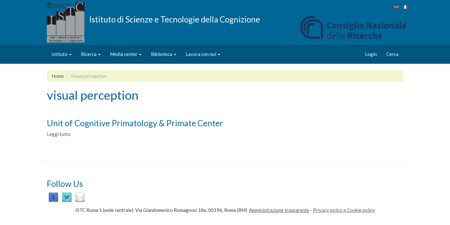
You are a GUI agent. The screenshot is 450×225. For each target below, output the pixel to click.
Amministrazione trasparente (279, 210)
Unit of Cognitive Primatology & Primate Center (135, 123)
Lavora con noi (203, 54)
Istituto (62, 54)
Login (371, 54)
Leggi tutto (59, 134)
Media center (126, 54)
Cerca (392, 54)
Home (58, 76)
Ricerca (91, 54)
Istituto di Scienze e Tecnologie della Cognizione (174, 19)
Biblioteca (163, 54)
